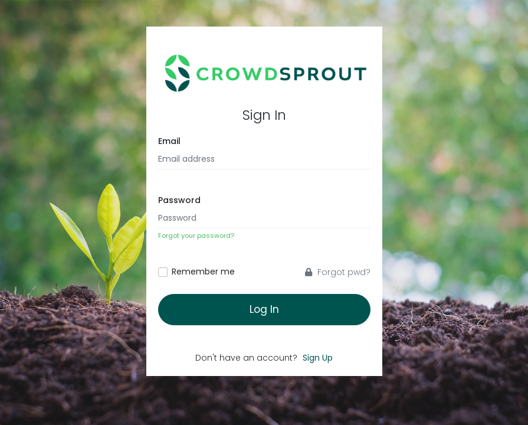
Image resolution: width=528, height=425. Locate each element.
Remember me (203, 271)
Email (169, 141)
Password (179, 200)
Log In (264, 309)
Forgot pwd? (337, 272)
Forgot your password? (196, 235)
